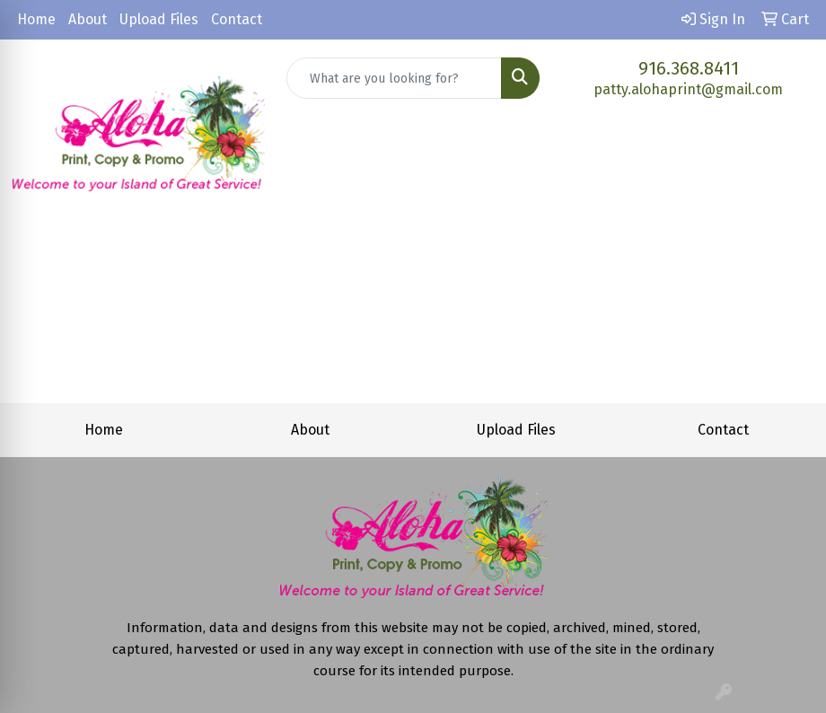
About (87, 19)
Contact (236, 19)
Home (36, 19)
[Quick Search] (394, 78)
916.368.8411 (688, 68)
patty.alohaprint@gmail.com (688, 89)
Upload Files (158, 19)
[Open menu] (790, 236)
